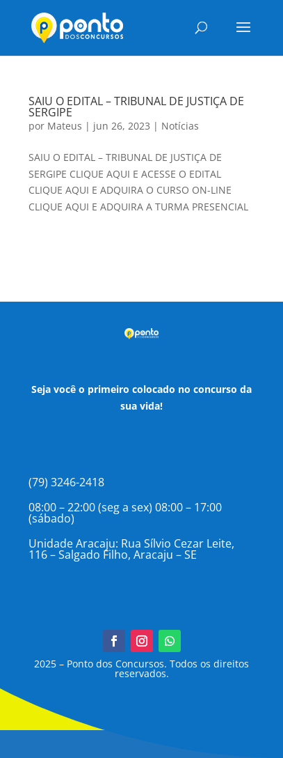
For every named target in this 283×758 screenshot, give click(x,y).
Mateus (64, 125)
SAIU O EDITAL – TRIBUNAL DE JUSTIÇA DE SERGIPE (136, 106)
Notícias (180, 125)
